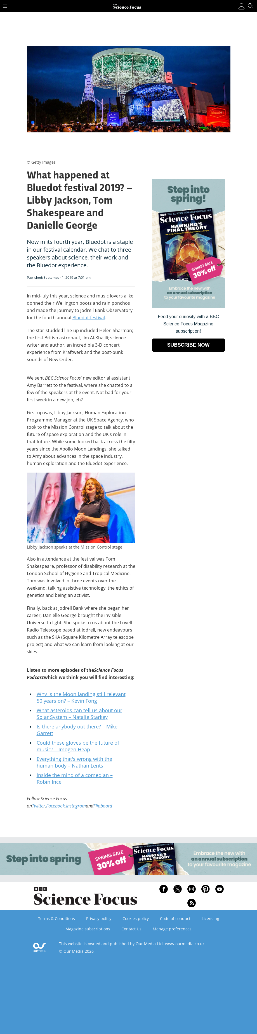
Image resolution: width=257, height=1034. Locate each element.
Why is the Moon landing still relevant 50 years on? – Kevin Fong (81, 697)
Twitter (38, 806)
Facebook (55, 806)
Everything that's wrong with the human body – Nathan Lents (74, 762)
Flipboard (102, 806)
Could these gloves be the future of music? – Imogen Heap (78, 746)
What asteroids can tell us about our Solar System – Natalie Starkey (79, 713)
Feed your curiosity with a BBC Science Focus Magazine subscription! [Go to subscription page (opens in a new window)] (188, 323)
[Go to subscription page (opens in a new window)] (188, 306)
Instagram (76, 806)
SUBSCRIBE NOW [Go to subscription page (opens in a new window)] (188, 345)
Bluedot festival (88, 318)
